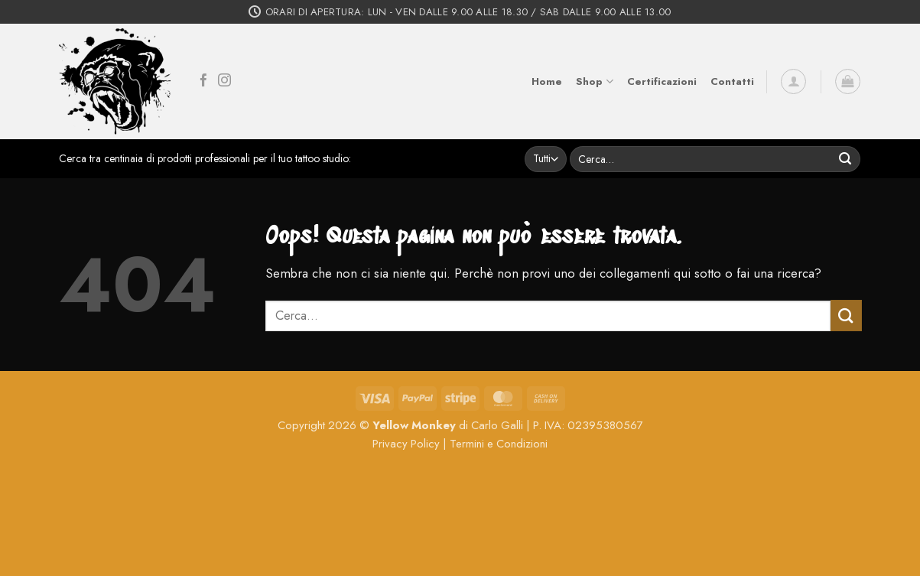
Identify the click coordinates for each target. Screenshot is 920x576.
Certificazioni (662, 81)
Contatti (732, 81)
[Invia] (845, 158)
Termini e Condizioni (499, 443)
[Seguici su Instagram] (224, 81)
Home (547, 81)
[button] (793, 81)
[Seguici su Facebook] (203, 81)
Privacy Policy (406, 443)
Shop (594, 81)
